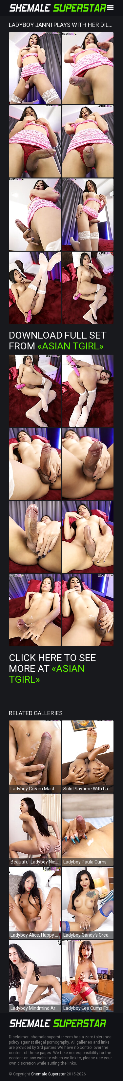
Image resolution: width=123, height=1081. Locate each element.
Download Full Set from (57, 340)
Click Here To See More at (52, 668)
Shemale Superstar (48, 1074)
